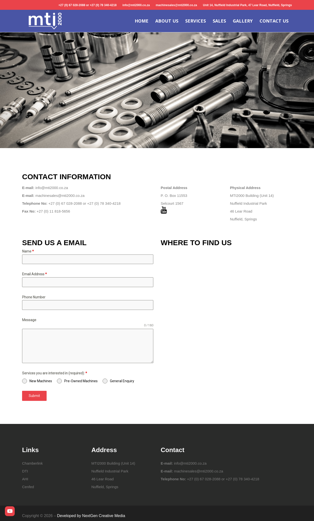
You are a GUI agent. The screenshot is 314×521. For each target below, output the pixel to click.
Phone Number (33, 297)
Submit (34, 396)
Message (29, 320)
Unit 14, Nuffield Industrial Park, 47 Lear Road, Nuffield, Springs (247, 5)
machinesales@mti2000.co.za (176, 5)
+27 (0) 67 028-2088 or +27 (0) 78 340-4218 (87, 5)
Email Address (34, 274)
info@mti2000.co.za (136, 5)
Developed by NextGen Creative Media (91, 516)
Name (28, 251)
